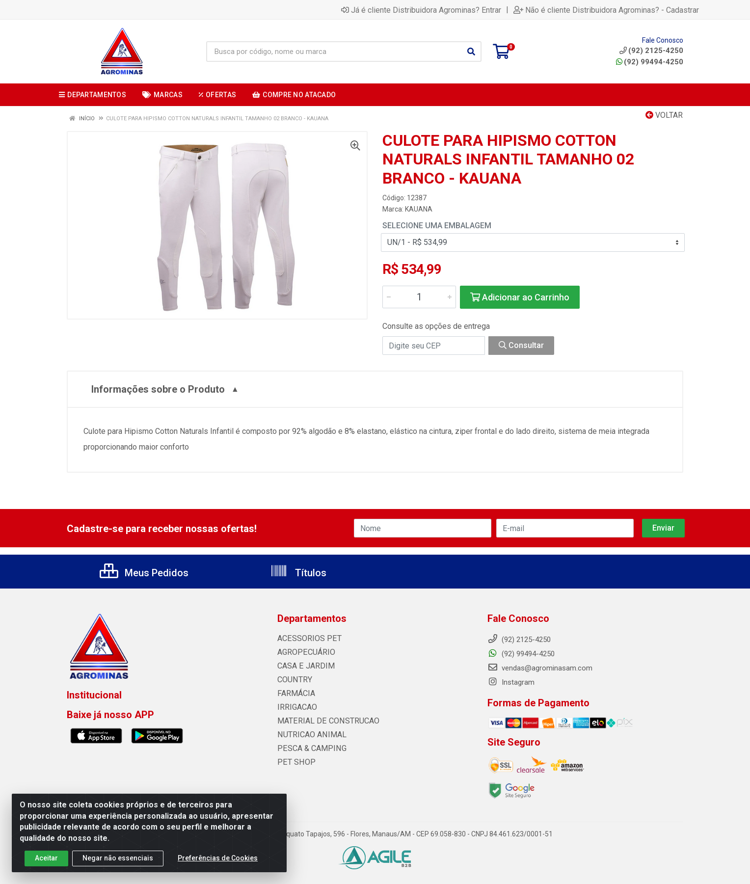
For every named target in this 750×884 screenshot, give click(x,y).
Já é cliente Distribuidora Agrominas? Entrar (421, 10)
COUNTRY (293, 679)
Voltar (664, 115)
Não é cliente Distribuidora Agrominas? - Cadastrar (606, 10)
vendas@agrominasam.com (539, 668)
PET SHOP (294, 762)
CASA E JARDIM (303, 666)
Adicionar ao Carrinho (519, 297)
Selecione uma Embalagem (436, 225)
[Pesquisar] (471, 51)
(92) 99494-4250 (649, 61)
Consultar (521, 345)
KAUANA (418, 209)
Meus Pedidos (144, 573)
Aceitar (46, 860)
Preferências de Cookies (218, 860)
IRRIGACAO (296, 707)
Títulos (298, 573)
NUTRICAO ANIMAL (309, 734)
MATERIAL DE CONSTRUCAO (324, 721)
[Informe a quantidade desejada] (419, 297)
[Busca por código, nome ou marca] (333, 51)
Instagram (511, 682)
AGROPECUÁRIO (303, 652)
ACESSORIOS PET (306, 638)
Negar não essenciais (117, 860)
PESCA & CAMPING (309, 748)
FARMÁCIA (295, 693)
